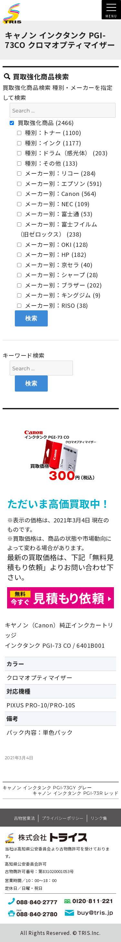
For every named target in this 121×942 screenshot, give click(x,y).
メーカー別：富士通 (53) (55, 213)
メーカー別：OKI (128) (52, 244)
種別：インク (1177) (49, 143)
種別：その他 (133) (47, 163)
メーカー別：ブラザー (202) (59, 285)
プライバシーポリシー (63, 818)
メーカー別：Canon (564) (56, 193)
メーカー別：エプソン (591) (59, 183)
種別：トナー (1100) (49, 132)
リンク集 (98, 818)
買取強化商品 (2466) (42, 122)
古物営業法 (24, 818)
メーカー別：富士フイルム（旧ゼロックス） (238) (57, 229)
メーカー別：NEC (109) (53, 203)
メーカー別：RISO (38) (52, 305)
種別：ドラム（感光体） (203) (62, 153)
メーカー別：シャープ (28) (57, 274)
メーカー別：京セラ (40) (55, 264)
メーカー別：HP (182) (51, 254)
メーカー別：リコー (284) (56, 173)
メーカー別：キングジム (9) (59, 295)
